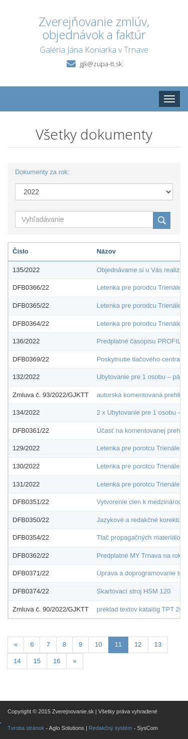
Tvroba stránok (26, 728)
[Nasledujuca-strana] (74, 661)
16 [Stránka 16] (56, 661)
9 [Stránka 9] (80, 644)
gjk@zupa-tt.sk (101, 63)
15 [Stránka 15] (36, 661)
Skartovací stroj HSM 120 (133, 591)
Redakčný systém (110, 728)
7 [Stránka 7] (48, 644)
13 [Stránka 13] (157, 644)
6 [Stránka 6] (32, 644)
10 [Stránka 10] (98, 644)
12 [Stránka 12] (137, 644)
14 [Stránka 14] (17, 661)
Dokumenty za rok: (42, 172)
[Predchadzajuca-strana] (16, 645)
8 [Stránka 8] (64, 644)
